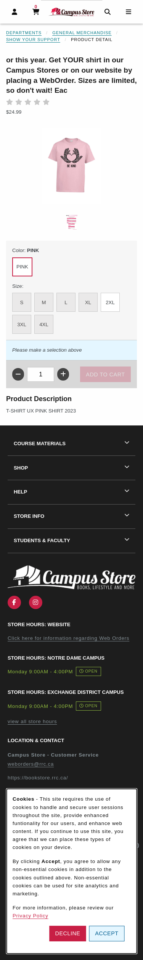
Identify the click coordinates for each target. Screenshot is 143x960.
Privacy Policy (30, 916)
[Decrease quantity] (18, 374)
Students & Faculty (42, 540)
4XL (43, 324)
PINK (22, 267)
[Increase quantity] (63, 374)
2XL (110, 302)
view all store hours (32, 721)
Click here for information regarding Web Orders (68, 638)
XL (88, 302)
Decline (67, 933)
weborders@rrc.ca (31, 764)
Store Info (29, 516)
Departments (24, 32)
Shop (21, 468)
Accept (106, 933)
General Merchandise (82, 32)
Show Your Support (33, 39)
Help (20, 492)
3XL (21, 324)
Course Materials (40, 443)
